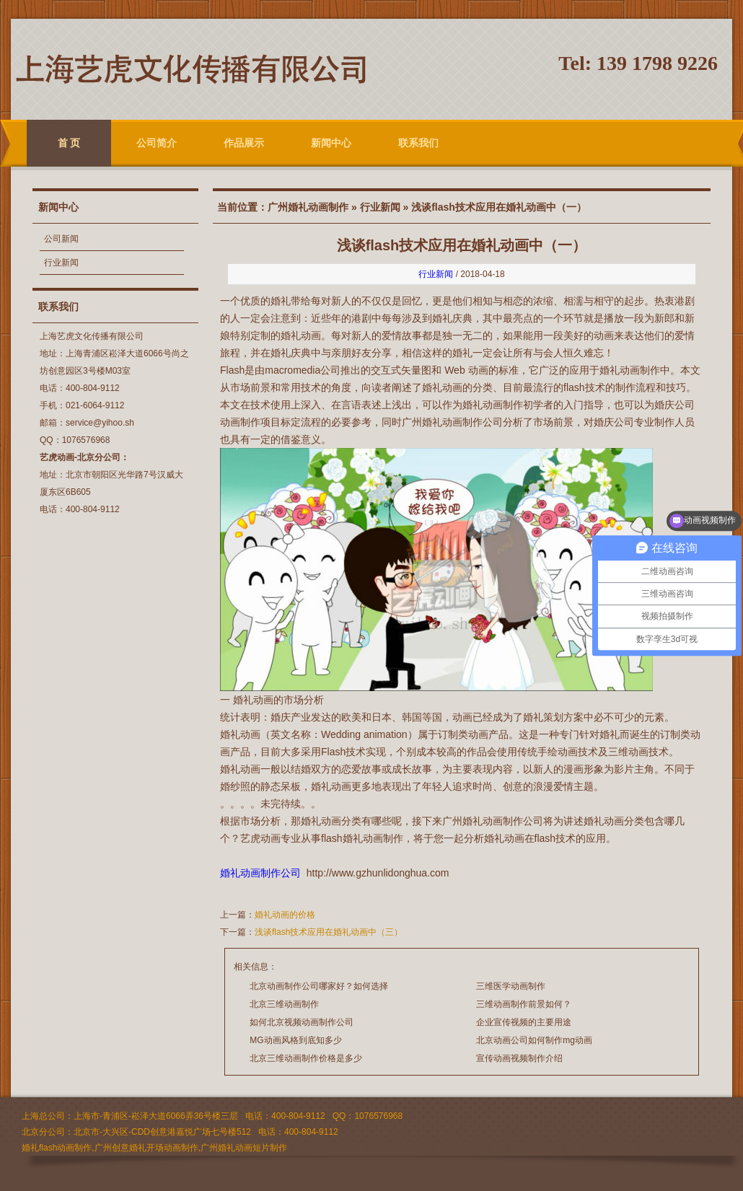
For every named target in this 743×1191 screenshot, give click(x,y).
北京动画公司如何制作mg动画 (534, 1040)
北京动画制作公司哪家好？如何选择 (319, 986)
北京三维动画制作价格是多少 (306, 1058)
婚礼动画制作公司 (260, 873)
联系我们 (418, 143)
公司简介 (156, 143)
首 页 (69, 143)
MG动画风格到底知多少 (295, 1040)
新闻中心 (331, 143)
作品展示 (244, 143)
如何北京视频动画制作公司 (301, 1022)
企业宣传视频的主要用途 (523, 1022)
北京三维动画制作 (284, 1004)
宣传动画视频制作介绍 (519, 1058)
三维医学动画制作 (510, 986)
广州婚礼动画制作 (308, 207)
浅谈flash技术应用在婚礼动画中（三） (329, 932)
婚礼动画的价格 (285, 915)
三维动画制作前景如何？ (523, 1004)
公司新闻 (61, 239)
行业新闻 (61, 263)
